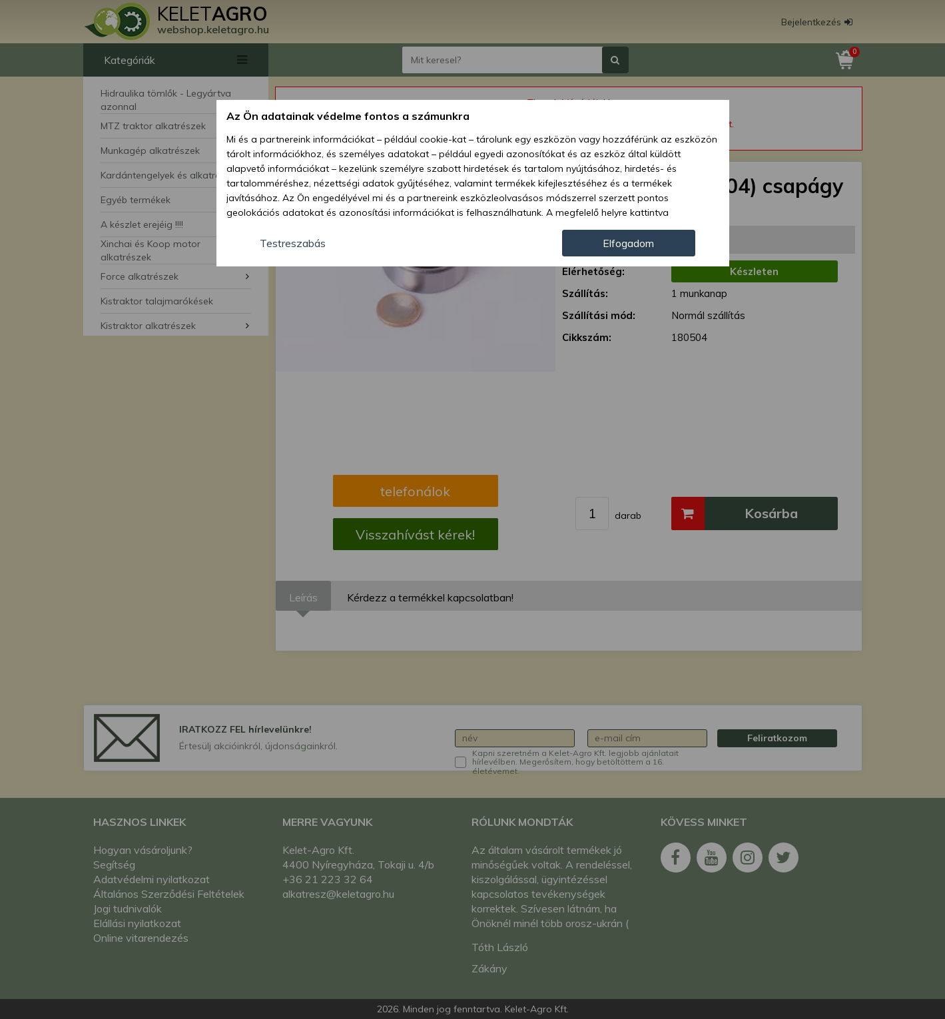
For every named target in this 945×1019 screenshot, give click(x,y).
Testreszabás (293, 243)
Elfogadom (628, 243)
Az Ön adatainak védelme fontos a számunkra (348, 116)
